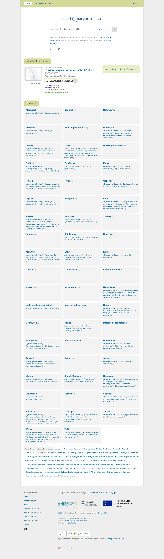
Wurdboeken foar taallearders (75, 155)
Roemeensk (109, 340)
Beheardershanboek (31, 520)
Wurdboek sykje (40, 3)
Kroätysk (30, 252)
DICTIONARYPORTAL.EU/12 (54, 67)
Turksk (106, 411)
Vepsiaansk (30, 453)
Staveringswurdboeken (124, 133)
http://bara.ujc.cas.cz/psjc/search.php (56, 92)
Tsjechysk (69, 411)
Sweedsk (30, 411)
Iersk (105, 198)
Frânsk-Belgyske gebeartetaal (129, 457)
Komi (93, 449)
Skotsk (29, 376)
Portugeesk (32, 340)
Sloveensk (108, 376)
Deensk (29, 145)
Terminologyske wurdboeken (117, 186)
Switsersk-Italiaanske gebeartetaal (118, 472)
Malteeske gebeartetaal (123, 464)
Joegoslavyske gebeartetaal (35, 464)
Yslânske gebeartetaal (67, 476)
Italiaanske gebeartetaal (116, 460)
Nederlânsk (109, 287)
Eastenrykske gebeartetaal (129, 453)
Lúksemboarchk (112, 269)
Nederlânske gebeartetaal (39, 305)
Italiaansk (69, 216)
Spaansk (107, 394)
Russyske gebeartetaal (110, 468)
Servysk (107, 358)
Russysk (30, 358)
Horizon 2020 (102, 513)
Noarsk (107, 305)
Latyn (67, 252)
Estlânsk (30, 163)
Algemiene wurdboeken (35, 113)
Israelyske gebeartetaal (99, 460)
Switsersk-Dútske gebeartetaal (71, 472)
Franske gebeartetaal (32, 460)
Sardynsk (125, 449)
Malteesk (31, 287)
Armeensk (58, 449)
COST (60, 513)
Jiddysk (108, 216)
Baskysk (70, 110)
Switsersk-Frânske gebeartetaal (94, 472)
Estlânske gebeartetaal (34, 457)
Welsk (29, 429)
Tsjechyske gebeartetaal (34, 476)
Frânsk (29, 181)
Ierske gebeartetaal (82, 460)
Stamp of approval (30, 516)
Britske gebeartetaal (76, 127)
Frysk (136, 3)
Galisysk (107, 181)
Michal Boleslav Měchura (78, 518)
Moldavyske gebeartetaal (34, 468)
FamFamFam (72, 523)
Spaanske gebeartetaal (34, 472)
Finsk (106, 163)
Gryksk (29, 198)
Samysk (69, 358)
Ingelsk (29, 216)
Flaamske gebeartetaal (109, 457)
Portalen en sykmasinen (47, 189)
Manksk (99, 449)
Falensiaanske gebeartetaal (52, 457)
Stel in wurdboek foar (31, 509)
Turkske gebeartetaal (51, 476)
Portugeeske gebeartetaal (72, 468)
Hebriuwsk (86, 449)
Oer (50, 3)
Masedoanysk (72, 287)
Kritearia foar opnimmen (32, 512)
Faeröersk (69, 163)
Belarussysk (111, 110)
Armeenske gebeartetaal (75, 453)
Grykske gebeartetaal (48, 460)
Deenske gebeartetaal (110, 453)
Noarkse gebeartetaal (76, 305)
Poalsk (67, 323)
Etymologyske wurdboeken (113, 135)
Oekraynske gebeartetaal (53, 468)
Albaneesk (31, 110)
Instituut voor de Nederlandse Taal (76, 520)
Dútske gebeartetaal (114, 145)
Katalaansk (70, 234)
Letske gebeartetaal (90, 464)
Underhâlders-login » (67, 548)
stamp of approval (114, 539)
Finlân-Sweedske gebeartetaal (74, 457)
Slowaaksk (31, 394)
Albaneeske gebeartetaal (56, 453)
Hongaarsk (71, 198)
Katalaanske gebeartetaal (55, 464)
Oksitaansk (116, 449)
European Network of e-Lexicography (104, 493)
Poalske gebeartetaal (115, 323)
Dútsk (67, 145)
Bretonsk (30, 127)
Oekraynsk (32, 323)
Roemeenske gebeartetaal (92, 468)
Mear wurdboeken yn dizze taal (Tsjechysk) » (120, 69)
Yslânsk (68, 429)
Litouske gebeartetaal (105, 464)
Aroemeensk (68, 449)
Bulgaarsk (108, 127)
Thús (28, 3)
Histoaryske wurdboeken (77, 151)
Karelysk (31, 234)
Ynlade (26, 524)
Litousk (31, 269)
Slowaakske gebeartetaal (128, 468)
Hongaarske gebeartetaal (66, 460)
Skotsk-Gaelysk (72, 376)
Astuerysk (77, 449)
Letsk (106, 252)
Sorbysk (69, 394)
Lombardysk (72, 269)
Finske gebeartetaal (93, 457)
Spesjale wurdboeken (34, 153)
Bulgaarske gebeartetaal (93, 453)
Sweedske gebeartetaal (52, 472)
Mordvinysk (107, 449)
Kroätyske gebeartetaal (74, 464)
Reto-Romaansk (74, 340)
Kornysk (108, 234)
